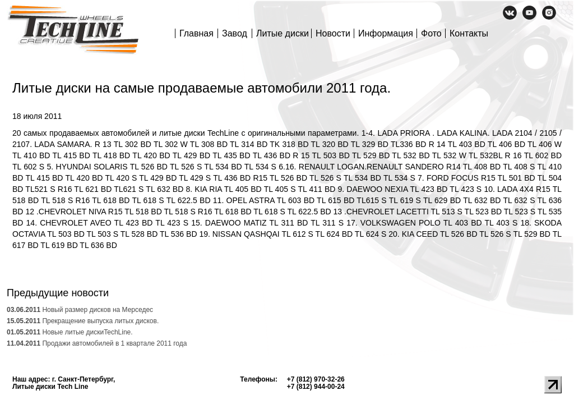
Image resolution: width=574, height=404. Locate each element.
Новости (333, 33)
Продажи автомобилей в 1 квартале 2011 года (97, 343)
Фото (431, 33)
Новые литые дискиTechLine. (70, 332)
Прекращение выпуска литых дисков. (83, 321)
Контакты (469, 33)
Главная (196, 33)
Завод (234, 33)
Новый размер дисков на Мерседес (80, 310)
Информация (385, 33)
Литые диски (282, 33)
